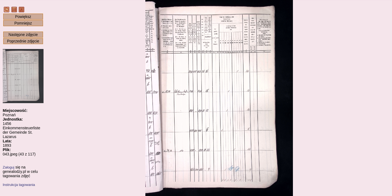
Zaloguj (8, 167)
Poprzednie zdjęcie (23, 41)
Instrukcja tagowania (19, 185)
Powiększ (23, 16)
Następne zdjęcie (23, 34)
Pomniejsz (23, 23)
